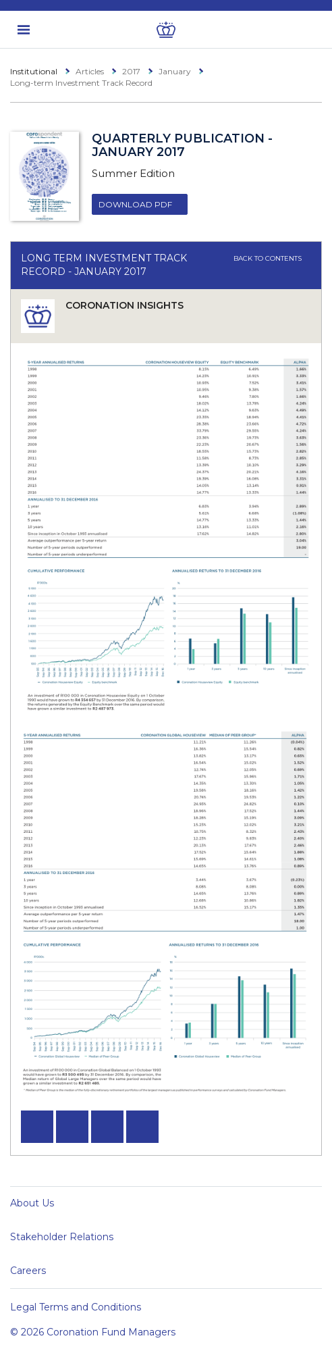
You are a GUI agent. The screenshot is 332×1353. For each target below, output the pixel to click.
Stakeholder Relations (61, 1237)
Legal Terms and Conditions (75, 1307)
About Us (32, 1203)
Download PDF (135, 204)
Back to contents (272, 258)
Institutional (33, 71)
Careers (28, 1271)
